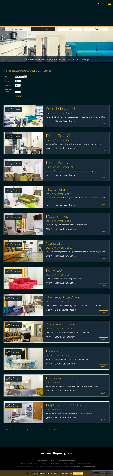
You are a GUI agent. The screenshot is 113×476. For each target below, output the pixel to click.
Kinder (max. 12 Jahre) (8, 91)
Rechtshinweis (42, 461)
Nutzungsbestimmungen (66, 461)
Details (103, 124)
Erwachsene (8, 86)
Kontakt (70, 29)
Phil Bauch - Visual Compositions (84, 466)
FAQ (96, 29)
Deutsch (103, 3)
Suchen (18, 96)
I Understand (78, 473)
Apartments (43, 29)
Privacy (52, 461)
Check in (7, 77)
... (25, 77)
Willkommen (17, 29)
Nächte (6, 81)
